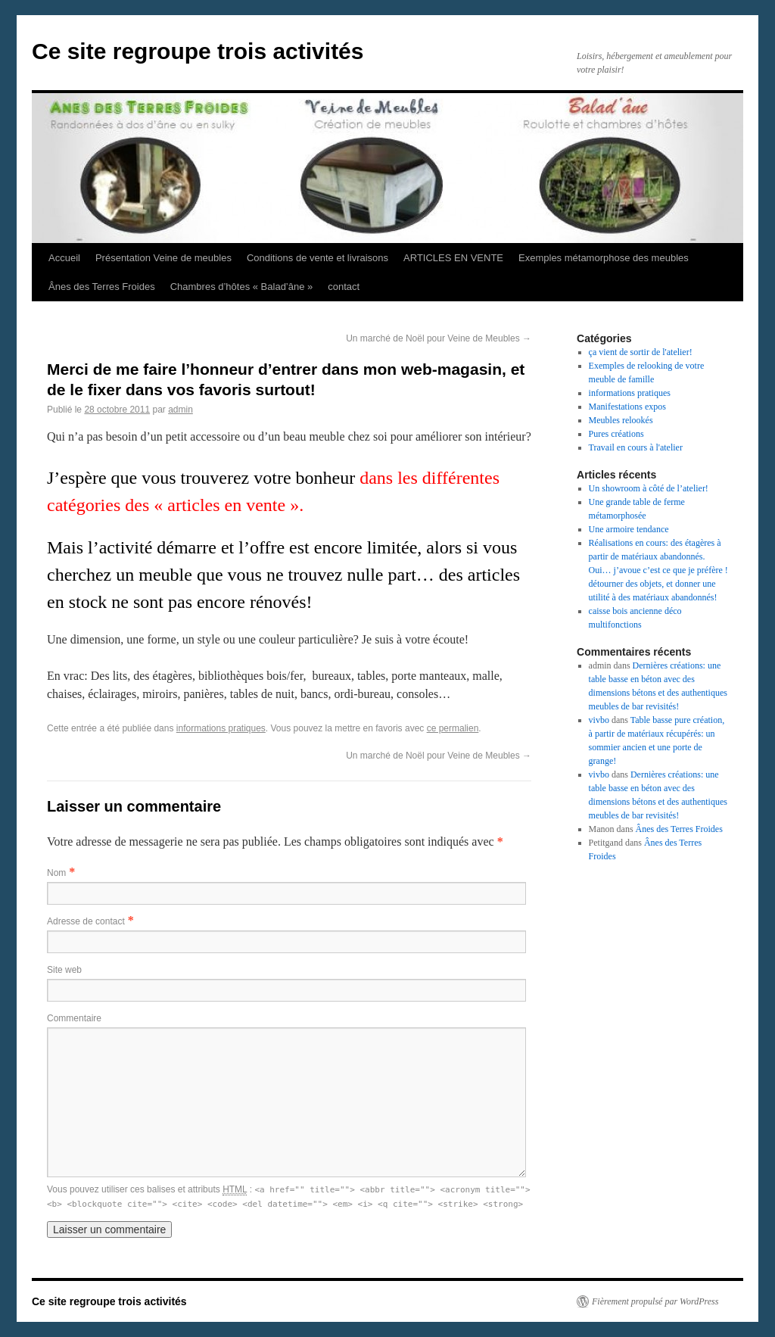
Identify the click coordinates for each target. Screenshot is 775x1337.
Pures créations (616, 434)
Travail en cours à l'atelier (636, 447)
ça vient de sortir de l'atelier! (641, 352)
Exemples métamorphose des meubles (603, 257)
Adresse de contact (86, 921)
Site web (64, 970)
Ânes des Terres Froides (101, 286)
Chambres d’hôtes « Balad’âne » (241, 286)
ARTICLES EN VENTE (453, 257)
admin (180, 409)
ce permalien (453, 728)
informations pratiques (221, 728)
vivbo (599, 720)
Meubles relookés (621, 420)
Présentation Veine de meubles (163, 257)
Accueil (64, 257)
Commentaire (74, 1018)
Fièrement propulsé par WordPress (655, 1301)
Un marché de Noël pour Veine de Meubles (438, 338)
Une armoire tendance (629, 529)
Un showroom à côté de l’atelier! (648, 488)
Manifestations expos (627, 406)
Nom (56, 873)
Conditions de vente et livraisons (317, 257)
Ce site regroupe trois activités (198, 51)
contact (343, 286)
